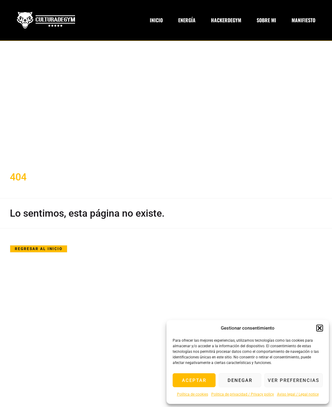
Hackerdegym (226, 20)
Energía (186, 20)
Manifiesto (303, 20)
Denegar (240, 380)
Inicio (156, 20)
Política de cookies (192, 394)
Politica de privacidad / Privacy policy (242, 394)
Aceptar (194, 380)
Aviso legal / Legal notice (298, 394)
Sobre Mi (266, 20)
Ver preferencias (293, 380)
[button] (320, 328)
